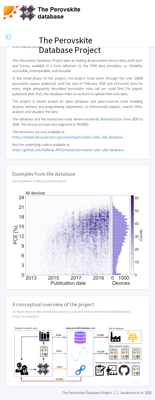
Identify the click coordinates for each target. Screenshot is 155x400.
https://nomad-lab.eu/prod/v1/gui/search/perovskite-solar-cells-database (67, 137)
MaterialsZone (111, 119)
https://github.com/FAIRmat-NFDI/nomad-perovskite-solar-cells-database (68, 150)
